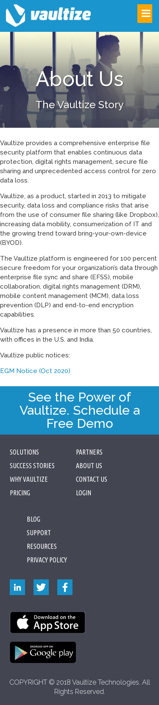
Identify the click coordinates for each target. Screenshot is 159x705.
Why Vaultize (29, 479)
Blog (33, 519)
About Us (89, 465)
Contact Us (91, 479)
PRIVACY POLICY (47, 560)
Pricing (20, 493)
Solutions (24, 452)
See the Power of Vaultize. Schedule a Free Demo (80, 410)
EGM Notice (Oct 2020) (35, 371)
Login (83, 493)
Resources (42, 546)
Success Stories (32, 465)
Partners (89, 452)
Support (39, 532)
